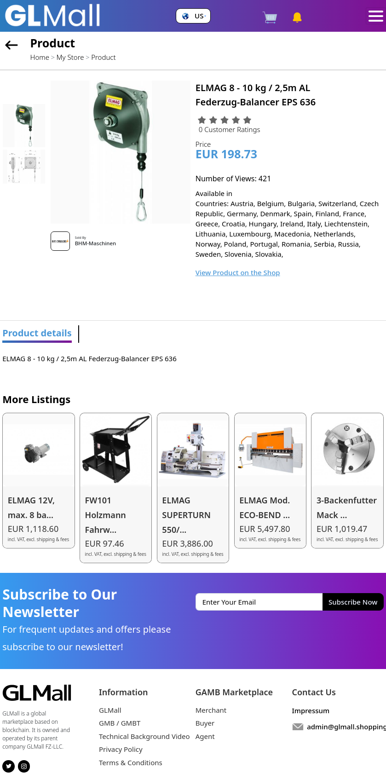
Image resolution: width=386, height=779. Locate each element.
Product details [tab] (37, 333)
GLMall (110, 710)
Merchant (211, 710)
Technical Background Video (144, 736)
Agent (205, 736)
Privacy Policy (121, 749)
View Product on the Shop (238, 272)
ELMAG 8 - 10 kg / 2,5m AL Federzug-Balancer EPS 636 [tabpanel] (89, 358)
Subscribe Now (352, 601)
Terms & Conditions (130, 762)
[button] (193, 16)
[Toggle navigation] (376, 16)
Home (39, 57)
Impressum (311, 710)
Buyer (205, 722)
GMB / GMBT (119, 722)
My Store (70, 57)
